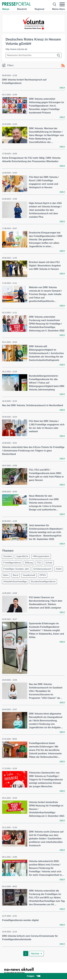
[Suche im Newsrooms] (33, 55)
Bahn (6, 575)
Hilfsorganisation (41, 556)
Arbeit (59, 569)
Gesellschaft (29, 575)
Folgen (33, 976)
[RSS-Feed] (63, 65)
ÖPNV (42, 575)
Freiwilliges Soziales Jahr (16, 569)
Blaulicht (22, 9)
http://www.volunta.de (16, 49)
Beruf (15, 575)
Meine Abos (58, 9)
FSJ (39, 562)
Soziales (7, 556)
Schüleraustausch (42, 569)
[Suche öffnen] (54, 4)
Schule (48, 562)
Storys (5, 9)
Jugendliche (22, 556)
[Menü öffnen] (62, 4)
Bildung (29, 562)
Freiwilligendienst (12, 562)
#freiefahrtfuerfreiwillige (15, 581)
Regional (39, 9)
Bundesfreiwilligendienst (43, 581)
